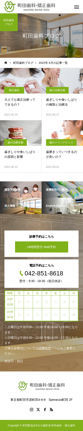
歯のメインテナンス (61, 142)
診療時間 (45, 348)
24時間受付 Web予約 (41, 247)
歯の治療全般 (57, 90)
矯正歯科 (14, 90)
